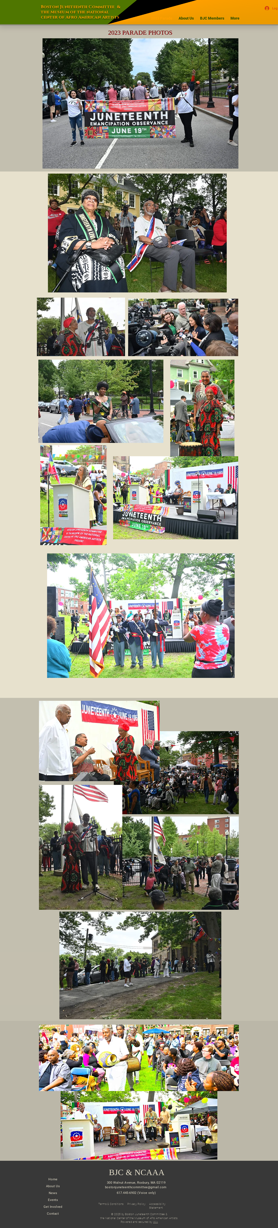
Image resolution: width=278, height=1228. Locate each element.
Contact (53, 1214)
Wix (155, 1221)
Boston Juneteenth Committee (78, 7)
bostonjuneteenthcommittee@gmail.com (136, 1187)
